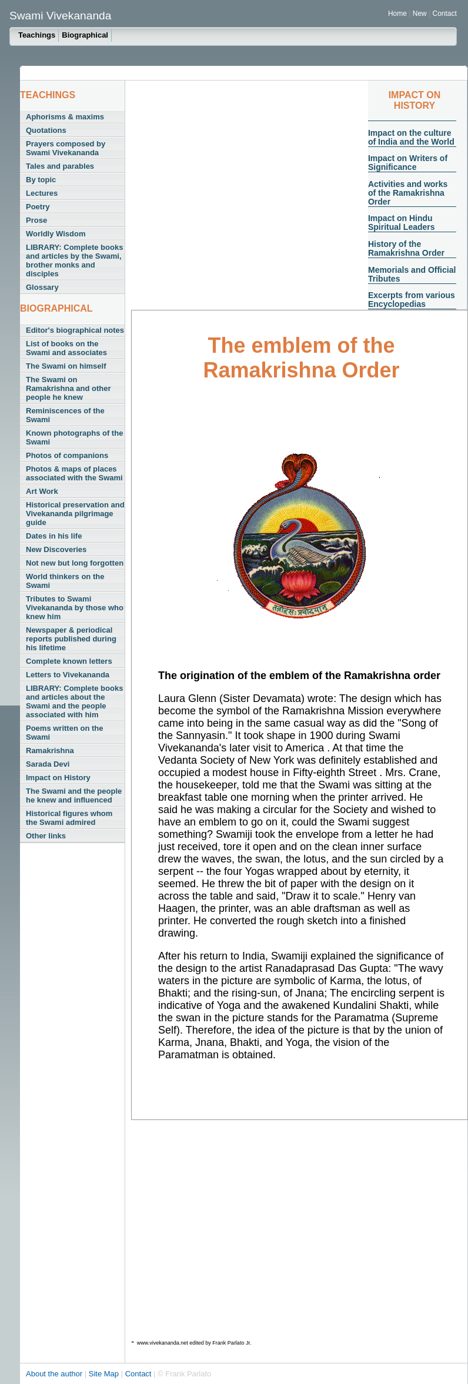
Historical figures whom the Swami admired (69, 818)
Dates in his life (54, 535)
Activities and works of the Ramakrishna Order (407, 192)
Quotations (46, 130)
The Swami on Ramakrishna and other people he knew (68, 388)
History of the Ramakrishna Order (406, 248)
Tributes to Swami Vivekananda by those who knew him (74, 607)
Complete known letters (69, 661)
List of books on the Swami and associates (66, 348)
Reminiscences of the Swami (65, 415)
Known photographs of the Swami (74, 437)
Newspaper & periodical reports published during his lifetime (71, 639)
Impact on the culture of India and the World (411, 137)
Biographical (85, 35)
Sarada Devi (47, 764)
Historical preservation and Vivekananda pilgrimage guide (75, 513)
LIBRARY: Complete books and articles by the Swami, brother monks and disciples (74, 260)
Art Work (42, 491)
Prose (36, 220)
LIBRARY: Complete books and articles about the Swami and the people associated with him (74, 701)
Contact (445, 13)
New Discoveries (56, 549)
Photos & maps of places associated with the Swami (74, 473)
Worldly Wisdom (55, 233)
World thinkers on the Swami (65, 581)
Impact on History (58, 777)
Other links (46, 835)
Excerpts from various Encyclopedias (411, 299)
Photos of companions (67, 455)
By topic (41, 179)
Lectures (42, 193)
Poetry (37, 206)
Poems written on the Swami (64, 732)
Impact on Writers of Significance (407, 162)
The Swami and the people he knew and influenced (74, 795)
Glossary (42, 287)
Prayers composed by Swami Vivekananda (65, 148)
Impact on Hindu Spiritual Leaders (401, 222)
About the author (55, 1373)
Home (397, 13)
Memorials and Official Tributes (412, 274)
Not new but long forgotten (74, 563)
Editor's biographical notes (75, 330)
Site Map (105, 1373)
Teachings (36, 35)
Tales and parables (60, 166)
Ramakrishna (50, 750)
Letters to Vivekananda (67, 674)
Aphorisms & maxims (65, 116)
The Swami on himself (66, 366)
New (421, 13)
